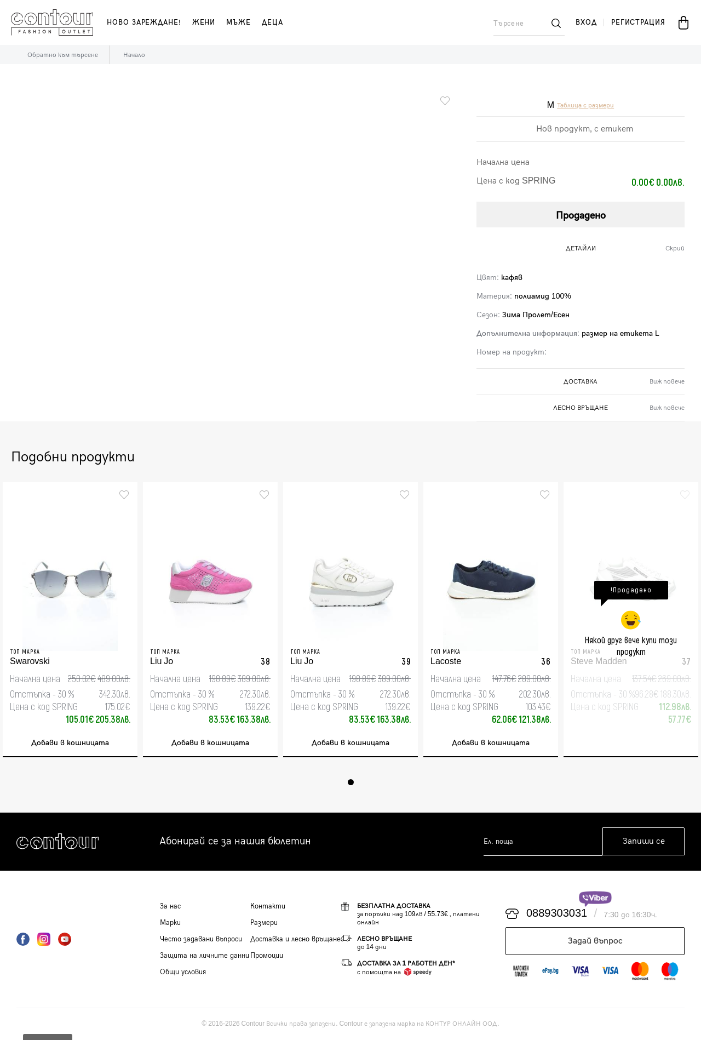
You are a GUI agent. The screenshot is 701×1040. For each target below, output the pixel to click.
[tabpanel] (70, 619)
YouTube (64, 939)
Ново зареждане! (144, 22)
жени (204, 22)
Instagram (43, 939)
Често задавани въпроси (201, 939)
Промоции (266, 955)
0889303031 (556, 914)
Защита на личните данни (204, 955)
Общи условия (183, 972)
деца (272, 22)
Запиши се (644, 842)
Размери (264, 922)
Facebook (23, 939)
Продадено (581, 215)
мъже (238, 22)
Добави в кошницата (70, 743)
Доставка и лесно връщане (295, 939)
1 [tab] (351, 782)
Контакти (267, 906)
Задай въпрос (595, 941)
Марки (170, 922)
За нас (170, 906)
